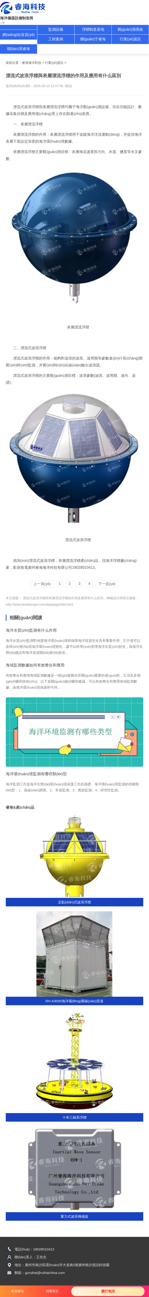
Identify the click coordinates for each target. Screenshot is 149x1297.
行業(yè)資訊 (130, 39)
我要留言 (52, 1291)
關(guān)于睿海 (93, 39)
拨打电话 (108, 1291)
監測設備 (55, 29)
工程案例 (55, 39)
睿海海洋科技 (31, 63)
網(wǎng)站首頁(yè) (18, 35)
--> (2, 23)
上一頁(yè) (42, 584)
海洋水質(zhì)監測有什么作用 (31, 630)
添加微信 (17, 1291)
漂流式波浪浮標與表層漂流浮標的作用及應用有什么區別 (62, 598)
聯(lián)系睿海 (18, 49)
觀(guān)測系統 (130, 29)
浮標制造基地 (93, 29)
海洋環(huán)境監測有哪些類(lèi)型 (36, 774)
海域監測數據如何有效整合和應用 (35, 665)
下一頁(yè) (107, 584)
